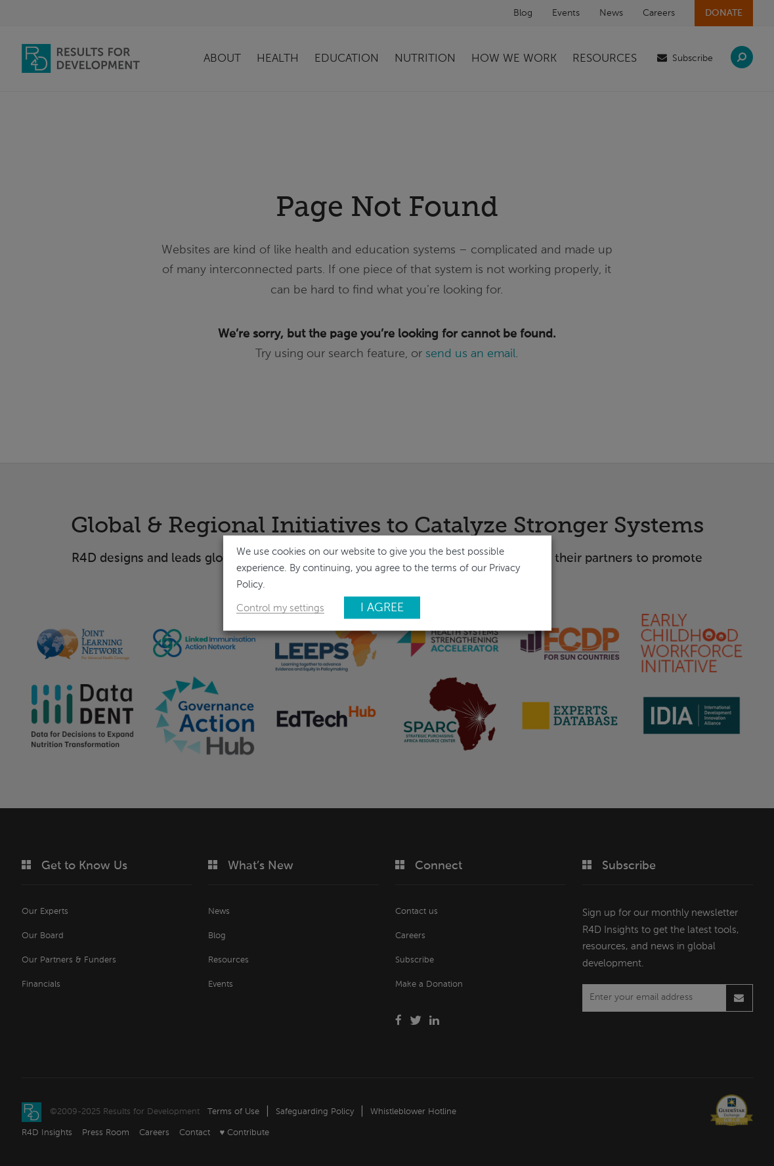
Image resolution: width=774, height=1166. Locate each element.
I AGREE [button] (382, 607)
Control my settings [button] (280, 608)
